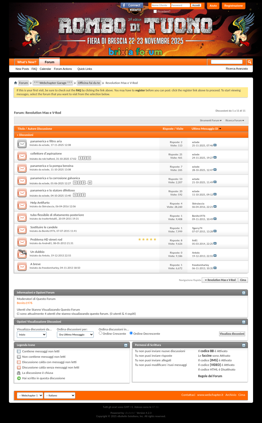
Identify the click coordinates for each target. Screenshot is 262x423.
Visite (179, 129)
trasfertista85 (49, 218)
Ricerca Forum (233, 120)
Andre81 (47, 243)
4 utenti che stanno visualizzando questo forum (76, 314)
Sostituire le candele (44, 227)
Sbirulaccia (48, 206)
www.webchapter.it (210, 395)
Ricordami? (161, 11)
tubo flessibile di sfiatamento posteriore (57, 215)
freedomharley (50, 267)
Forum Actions (63, 68)
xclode (46, 145)
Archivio (230, 395)
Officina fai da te (89, 83)
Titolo (21, 129)
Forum (49, 62)
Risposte (168, 129)
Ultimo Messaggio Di (207, 129)
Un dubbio (37, 252)
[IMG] (214, 360)
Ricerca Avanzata (237, 68)
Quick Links (85, 68)
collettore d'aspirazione (46, 153)
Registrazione (233, 5)
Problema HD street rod (46, 239)
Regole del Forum (210, 376)
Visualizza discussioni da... (34, 329)
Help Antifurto (40, 202)
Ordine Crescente (112, 333)
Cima (243, 280)
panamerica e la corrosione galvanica (55, 178)
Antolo (46, 255)
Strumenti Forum (209, 120)
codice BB (207, 351)
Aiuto (213, 5)
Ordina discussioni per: (72, 329)
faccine (207, 355)
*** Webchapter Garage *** (53, 83)
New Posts (22, 68)
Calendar (45, 68)
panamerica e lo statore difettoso (52, 190)
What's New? (26, 62)
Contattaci (188, 395)
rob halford (48, 158)
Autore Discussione (40, 129)
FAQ (34, 68)
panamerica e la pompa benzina (51, 166)
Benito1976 (48, 231)
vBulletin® (130, 413)
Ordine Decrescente (144, 333)
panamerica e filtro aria (46, 141)
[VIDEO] (215, 365)
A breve (35, 264)
